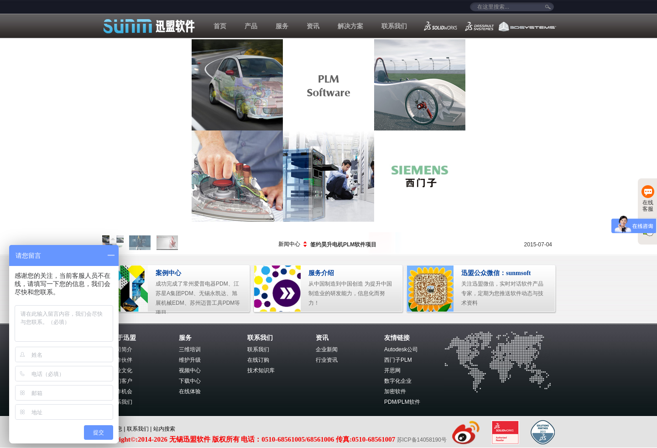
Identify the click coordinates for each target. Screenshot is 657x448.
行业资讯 (327, 360)
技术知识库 (261, 370)
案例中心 (168, 273)
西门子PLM (398, 360)
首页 (220, 26)
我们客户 (121, 381)
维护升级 (190, 360)
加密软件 (395, 391)
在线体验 (190, 391)
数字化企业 (398, 381)
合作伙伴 (121, 360)
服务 (282, 26)
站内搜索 (164, 429)
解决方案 (350, 26)
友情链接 (397, 337)
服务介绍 (321, 273)
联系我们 (394, 26)
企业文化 (121, 370)
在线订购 (258, 360)
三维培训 (190, 349)
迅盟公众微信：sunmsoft (496, 273)
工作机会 (121, 391)
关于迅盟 (123, 337)
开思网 (392, 370)
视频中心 (190, 370)
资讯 (313, 26)
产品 (251, 26)
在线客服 (647, 198)
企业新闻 (327, 349)
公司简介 (121, 349)
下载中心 (190, 381)
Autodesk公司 (401, 349)
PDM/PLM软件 (402, 402)
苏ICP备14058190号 (422, 440)
